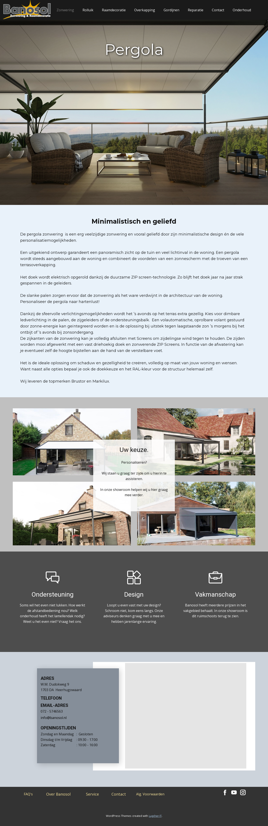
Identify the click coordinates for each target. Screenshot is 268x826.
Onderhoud (242, 10)
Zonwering (65, 10)
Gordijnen (171, 10)
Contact (218, 10)
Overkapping (144, 10)
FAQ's (28, 794)
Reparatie (195, 10)
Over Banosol (58, 794)
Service (92, 794)
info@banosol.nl (54, 717)
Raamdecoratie (114, 10)
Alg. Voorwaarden (150, 794)
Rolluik (88, 10)
